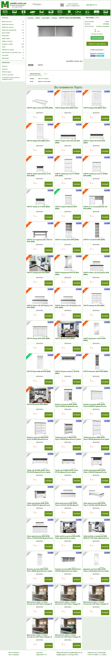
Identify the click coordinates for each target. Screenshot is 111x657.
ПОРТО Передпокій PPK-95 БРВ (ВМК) (67, 273)
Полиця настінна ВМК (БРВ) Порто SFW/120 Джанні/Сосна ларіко (68, 570)
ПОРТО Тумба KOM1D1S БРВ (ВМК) (66, 207)
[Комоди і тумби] (69, 13)
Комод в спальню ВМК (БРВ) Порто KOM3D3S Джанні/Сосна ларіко (94, 406)
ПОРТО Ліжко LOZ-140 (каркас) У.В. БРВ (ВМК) (68, 306)
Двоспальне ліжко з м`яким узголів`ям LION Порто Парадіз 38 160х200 (67, 637)
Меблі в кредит (6, 72)
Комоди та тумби (13, 44)
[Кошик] (70, 5)
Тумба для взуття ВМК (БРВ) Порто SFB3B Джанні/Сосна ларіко (96, 438)
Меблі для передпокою (13, 30)
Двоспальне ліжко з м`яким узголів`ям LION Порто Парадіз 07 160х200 (96, 604)
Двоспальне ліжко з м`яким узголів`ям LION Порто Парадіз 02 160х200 (39, 604)
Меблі (38, 18)
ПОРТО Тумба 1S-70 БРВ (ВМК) (38, 207)
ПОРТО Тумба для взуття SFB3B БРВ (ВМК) (67, 175)
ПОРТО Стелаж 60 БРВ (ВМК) (94, 239)
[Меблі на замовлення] (105, 13)
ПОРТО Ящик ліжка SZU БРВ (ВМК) (40, 108)
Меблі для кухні (13, 22)
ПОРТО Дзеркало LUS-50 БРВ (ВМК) (94, 339)
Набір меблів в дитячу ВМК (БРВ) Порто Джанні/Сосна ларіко (67, 537)
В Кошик (48, 118)
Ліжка (13, 47)
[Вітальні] (60, 13)
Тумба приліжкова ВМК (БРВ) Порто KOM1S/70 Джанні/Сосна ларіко (38, 505)
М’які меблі (13, 36)
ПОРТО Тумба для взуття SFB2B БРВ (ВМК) (95, 175)
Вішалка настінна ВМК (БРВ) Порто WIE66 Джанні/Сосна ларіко (39, 570)
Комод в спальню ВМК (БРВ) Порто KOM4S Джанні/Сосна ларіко (37, 439)
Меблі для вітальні (13, 24)
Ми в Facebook (14, 652)
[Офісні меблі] (87, 13)
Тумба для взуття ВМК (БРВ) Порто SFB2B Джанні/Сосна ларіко (68, 438)
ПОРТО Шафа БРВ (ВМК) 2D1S (38, 141)
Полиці (54, 18)
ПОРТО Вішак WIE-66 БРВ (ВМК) (39, 371)
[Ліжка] (32, 13)
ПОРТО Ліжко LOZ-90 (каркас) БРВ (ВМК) (96, 273)
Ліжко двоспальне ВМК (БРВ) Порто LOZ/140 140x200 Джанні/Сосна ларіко (67, 505)
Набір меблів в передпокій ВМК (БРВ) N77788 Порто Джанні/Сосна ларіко (96, 538)
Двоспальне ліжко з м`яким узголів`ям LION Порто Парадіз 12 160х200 (39, 637)
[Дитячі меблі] (41, 13)
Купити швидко (97, 38)
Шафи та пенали (13, 41)
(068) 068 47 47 (41, 654)
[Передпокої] (51, 13)
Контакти (5, 69)
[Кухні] (14, 13)
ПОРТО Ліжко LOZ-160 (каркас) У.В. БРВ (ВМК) (40, 306)
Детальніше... (40, 112)
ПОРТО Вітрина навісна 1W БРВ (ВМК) (67, 372)
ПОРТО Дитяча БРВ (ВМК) (65, 338)
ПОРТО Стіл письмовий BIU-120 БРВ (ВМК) (95, 207)
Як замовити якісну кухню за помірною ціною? (11, 78)
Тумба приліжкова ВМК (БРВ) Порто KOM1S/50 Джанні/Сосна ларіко (95, 472)
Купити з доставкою (97, 44)
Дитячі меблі (13, 33)
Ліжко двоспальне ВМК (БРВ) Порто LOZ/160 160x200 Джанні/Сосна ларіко (95, 505)
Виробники (13, 58)
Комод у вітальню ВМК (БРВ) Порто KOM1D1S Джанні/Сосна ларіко (66, 406)
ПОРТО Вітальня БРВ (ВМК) (37, 404)
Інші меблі (46, 18)
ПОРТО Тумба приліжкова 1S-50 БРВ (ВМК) (39, 175)
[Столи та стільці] (78, 13)
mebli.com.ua (18, 3)
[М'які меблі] (96, 13)
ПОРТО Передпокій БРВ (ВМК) (38, 272)
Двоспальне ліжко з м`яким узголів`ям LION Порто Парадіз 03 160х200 (67, 604)
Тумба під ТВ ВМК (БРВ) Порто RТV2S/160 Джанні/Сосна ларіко (39, 471)
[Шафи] (23, 13)
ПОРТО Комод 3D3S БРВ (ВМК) (38, 338)
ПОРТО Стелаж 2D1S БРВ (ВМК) (67, 239)
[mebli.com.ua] (5, 13)
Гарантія (4, 66)
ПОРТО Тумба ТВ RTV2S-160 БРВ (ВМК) (67, 142)
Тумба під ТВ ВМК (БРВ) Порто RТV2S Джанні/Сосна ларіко (66, 471)
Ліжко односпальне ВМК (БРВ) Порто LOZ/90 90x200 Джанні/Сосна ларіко (40, 538)
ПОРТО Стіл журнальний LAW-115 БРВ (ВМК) (39, 240)
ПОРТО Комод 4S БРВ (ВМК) (93, 305)
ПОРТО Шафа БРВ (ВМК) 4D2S (66, 108)
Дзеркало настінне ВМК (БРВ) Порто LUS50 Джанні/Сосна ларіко (96, 570)
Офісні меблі (13, 38)
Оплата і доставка (7, 74)
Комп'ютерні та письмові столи (13, 52)
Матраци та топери (13, 50)
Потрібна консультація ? (97, 49)
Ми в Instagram (14, 654)
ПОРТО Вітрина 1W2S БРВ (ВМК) (95, 371)
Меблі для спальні (13, 27)
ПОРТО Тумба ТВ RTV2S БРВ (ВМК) (94, 142)
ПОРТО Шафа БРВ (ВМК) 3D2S (94, 108)
